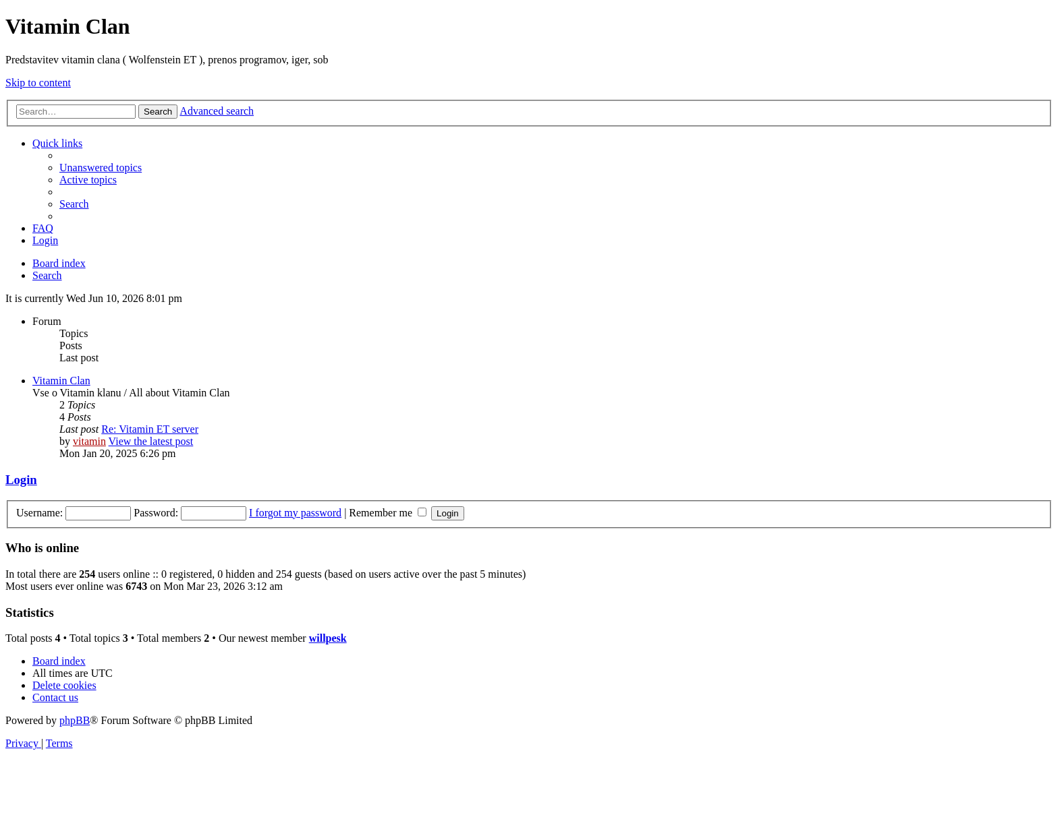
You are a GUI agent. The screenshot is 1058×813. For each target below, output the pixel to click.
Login (21, 480)
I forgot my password (295, 512)
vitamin (89, 441)
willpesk (328, 638)
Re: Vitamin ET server (149, 429)
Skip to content (38, 82)
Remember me (387, 512)
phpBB (74, 720)
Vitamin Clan (61, 380)
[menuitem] (100, 167)
